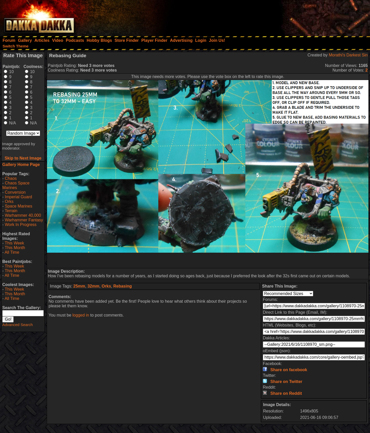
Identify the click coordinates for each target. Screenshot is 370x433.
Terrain (11, 211)
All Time (12, 252)
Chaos (11, 178)
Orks (9, 201)
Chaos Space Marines (16, 185)
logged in (80, 315)
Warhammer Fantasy (24, 220)
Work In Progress (20, 224)
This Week (14, 243)
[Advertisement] (301, 16)
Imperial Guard (18, 197)
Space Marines (18, 206)
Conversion (15, 192)
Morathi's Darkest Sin (348, 55)
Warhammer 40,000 (23, 215)
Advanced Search (17, 324)
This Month (15, 247)
